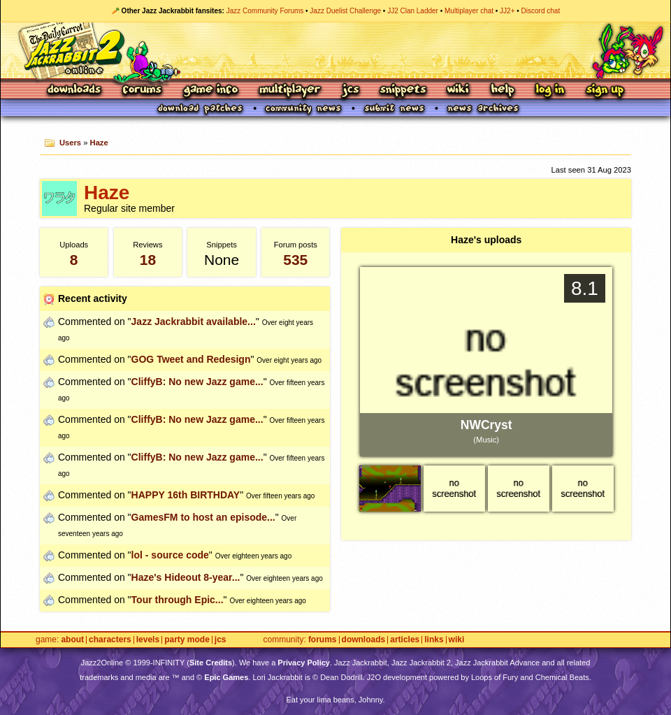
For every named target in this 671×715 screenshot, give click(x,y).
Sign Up (604, 90)
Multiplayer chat (469, 11)
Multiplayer (289, 90)
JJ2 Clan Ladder (412, 11)
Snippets (403, 90)
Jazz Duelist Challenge (345, 11)
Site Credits (210, 662)
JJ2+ (507, 11)
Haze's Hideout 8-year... (185, 577)
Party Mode (187, 640)
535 (295, 260)
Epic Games (226, 677)
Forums (143, 90)
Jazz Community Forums (265, 11)
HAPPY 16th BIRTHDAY (185, 494)
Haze (99, 142)
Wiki (458, 90)
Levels (147, 640)
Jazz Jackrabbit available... (193, 321)
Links (433, 640)
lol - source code (170, 555)
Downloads (75, 90)
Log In (550, 90)
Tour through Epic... (177, 599)
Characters (110, 640)
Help (502, 90)
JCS (350, 90)
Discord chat (541, 11)
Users (70, 142)
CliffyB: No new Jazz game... (197, 381)
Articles (404, 640)
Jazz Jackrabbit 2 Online (335, 50)
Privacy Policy (303, 662)
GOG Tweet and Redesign (191, 359)
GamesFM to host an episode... (203, 517)
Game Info (210, 90)
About (72, 640)
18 (148, 260)
